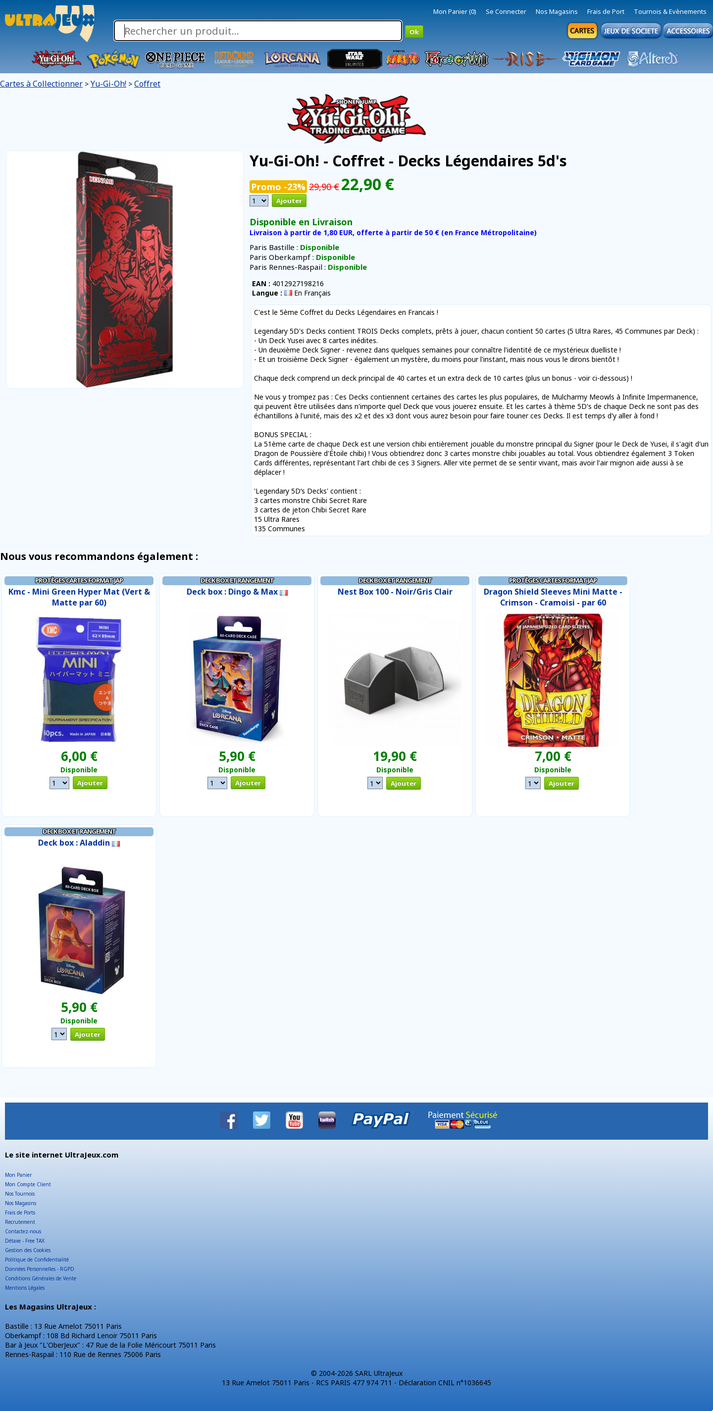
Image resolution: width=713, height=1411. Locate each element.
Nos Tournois (20, 1193)
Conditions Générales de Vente (40, 1278)
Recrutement (20, 1221)
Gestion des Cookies (28, 1250)
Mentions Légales (25, 1287)
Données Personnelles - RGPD (39, 1268)
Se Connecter (506, 11)
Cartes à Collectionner (41, 83)
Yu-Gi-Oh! (108, 83)
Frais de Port (605, 11)
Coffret (147, 83)
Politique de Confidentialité (37, 1259)
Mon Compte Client (28, 1184)
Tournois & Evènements (670, 11)
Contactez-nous (23, 1231)
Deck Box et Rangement (237, 580)
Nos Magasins (557, 11)
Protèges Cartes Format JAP (79, 580)
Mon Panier (18, 1174)
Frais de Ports (20, 1212)
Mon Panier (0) (454, 11)
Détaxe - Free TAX (25, 1240)
